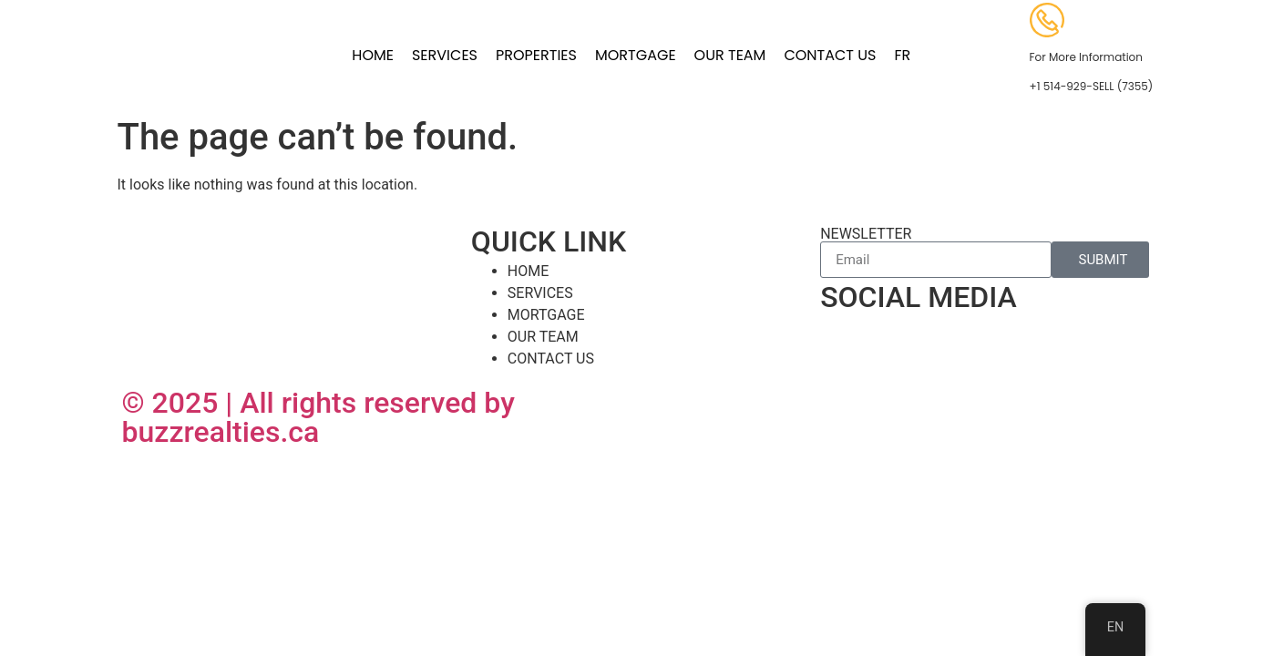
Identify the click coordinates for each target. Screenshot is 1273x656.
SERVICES (444, 55)
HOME (373, 55)
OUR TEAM (730, 55)
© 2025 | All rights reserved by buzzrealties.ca (318, 417)
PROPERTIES (536, 55)
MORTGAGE (635, 55)
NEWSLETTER (865, 234)
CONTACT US (830, 55)
